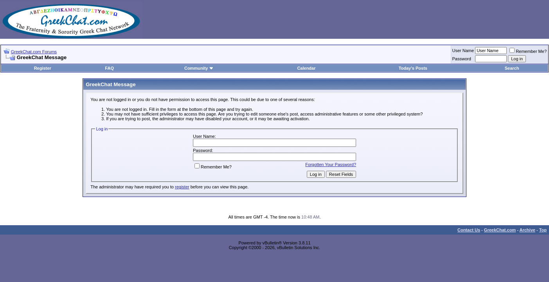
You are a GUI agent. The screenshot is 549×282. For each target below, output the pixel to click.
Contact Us (468, 230)
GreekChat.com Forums (34, 51)
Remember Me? (528, 51)
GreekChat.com (500, 230)
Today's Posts (413, 68)
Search (512, 68)
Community (199, 68)
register (182, 186)
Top (543, 230)
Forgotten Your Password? (330, 164)
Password (461, 58)
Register (42, 68)
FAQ (109, 68)
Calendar (306, 68)
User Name (463, 50)
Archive (527, 230)
